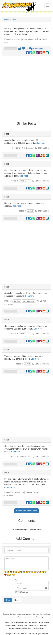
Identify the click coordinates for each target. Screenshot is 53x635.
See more (40, 143)
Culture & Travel (10, 625)
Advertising (19, 628)
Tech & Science (27, 148)
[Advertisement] (26, 87)
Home (6, 20)
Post (8, 600)
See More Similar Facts (26, 511)
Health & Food (27, 39)
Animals (17, 39)
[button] (46, 588)
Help (42, 628)
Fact (14, 20)
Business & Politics (35, 625)
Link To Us (36, 628)
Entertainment (19, 622)
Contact (11, 628)
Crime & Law (19, 492)
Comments (36, 49)
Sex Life (17, 301)
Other (45, 625)
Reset (17, 600)
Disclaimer (27, 628)
